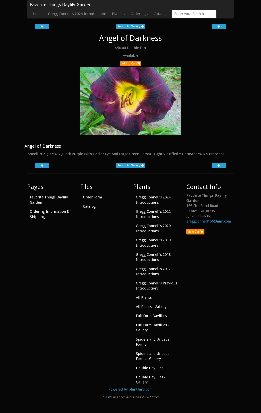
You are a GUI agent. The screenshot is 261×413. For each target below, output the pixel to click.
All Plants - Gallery (151, 307)
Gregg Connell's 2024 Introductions (77, 14)
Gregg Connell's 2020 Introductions (153, 228)
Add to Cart (130, 63)
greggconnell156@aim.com (208, 221)
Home (38, 14)
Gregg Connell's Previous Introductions (156, 286)
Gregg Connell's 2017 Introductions (153, 271)
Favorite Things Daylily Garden (60, 4)
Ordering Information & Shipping (49, 214)
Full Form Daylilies (151, 316)
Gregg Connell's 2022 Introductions (153, 214)
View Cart (195, 231)
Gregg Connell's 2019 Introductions (153, 243)
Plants (118, 14)
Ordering (139, 14)
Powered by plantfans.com (130, 389)
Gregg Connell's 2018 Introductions (153, 257)
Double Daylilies (149, 368)
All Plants (144, 297)
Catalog (160, 14)
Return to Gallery (130, 26)
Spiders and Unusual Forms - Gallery (153, 356)
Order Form (92, 197)
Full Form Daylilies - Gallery (152, 327)
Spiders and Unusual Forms (153, 342)
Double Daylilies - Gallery (150, 380)
